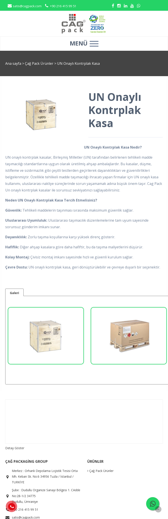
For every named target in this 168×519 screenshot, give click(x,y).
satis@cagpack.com (25, 6)
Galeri (14, 293)
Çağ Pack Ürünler (39, 63)
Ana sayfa (13, 63)
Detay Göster (14, 448)
